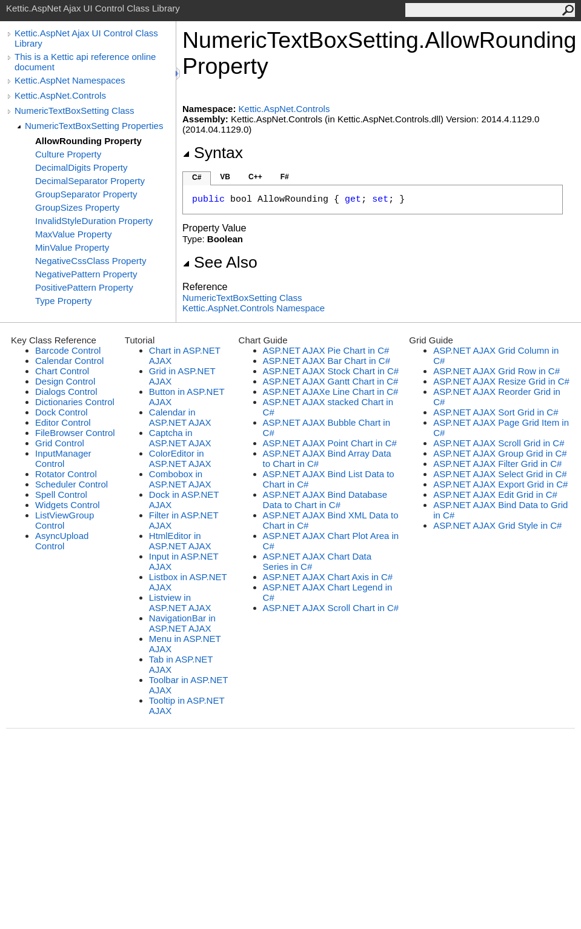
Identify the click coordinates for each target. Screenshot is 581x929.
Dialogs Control (66, 391)
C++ (255, 177)
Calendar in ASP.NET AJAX (180, 417)
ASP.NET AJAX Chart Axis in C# (328, 577)
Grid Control (59, 443)
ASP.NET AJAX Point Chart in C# (330, 443)
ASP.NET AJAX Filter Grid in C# (497, 463)
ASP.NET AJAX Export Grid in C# (500, 484)
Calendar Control (69, 360)
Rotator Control (66, 474)
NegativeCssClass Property (90, 261)
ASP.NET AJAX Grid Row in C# (496, 371)
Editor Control (63, 422)
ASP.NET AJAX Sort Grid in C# (495, 412)
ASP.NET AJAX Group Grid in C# (499, 453)
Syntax (212, 153)
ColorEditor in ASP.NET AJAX (180, 458)
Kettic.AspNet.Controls (60, 95)
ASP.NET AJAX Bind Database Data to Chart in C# (325, 499)
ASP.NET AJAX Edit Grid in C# (495, 494)
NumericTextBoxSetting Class (74, 110)
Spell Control (61, 494)
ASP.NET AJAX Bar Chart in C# (326, 360)
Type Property (63, 301)
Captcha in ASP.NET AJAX (180, 438)
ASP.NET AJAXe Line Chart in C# (331, 391)
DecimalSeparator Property (90, 181)
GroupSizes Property (77, 207)
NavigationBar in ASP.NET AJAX (182, 623)
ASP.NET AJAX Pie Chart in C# (326, 350)
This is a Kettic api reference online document (85, 61)
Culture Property (68, 154)
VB (225, 177)
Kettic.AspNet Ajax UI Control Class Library (86, 38)
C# (196, 177)
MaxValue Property (73, 234)
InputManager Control (63, 458)
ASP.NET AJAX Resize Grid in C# (501, 381)
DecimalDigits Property (81, 167)
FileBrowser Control (75, 433)
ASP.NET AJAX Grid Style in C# (497, 525)
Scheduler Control (71, 484)
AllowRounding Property (88, 141)
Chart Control (62, 371)
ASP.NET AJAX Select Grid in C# (499, 474)
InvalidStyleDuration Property (94, 221)
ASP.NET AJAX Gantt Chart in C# (331, 381)
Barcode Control (68, 350)
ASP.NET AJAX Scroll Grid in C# (498, 443)
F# (285, 177)
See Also (219, 262)
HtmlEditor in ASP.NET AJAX (180, 541)
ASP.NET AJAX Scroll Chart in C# (331, 608)
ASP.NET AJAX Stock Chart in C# (331, 371)
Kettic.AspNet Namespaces (70, 80)
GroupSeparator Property (86, 194)
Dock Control (61, 412)
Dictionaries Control (75, 402)
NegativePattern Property (86, 274)
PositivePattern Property (84, 287)
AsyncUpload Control (61, 541)
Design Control (65, 381)
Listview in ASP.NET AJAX (180, 602)
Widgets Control (67, 505)
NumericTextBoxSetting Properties (94, 126)
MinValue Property (72, 247)
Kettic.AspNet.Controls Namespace (253, 308)
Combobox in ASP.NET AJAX (180, 479)
